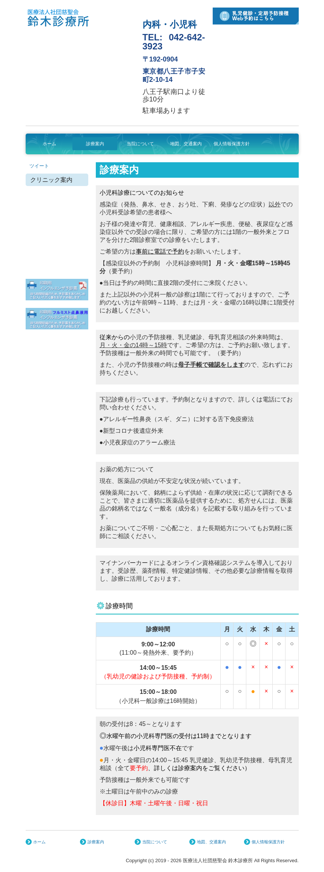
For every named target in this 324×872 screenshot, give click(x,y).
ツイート (39, 166)
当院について (140, 143)
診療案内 (95, 143)
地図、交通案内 (186, 143)
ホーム (49, 143)
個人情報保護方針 (231, 143)
